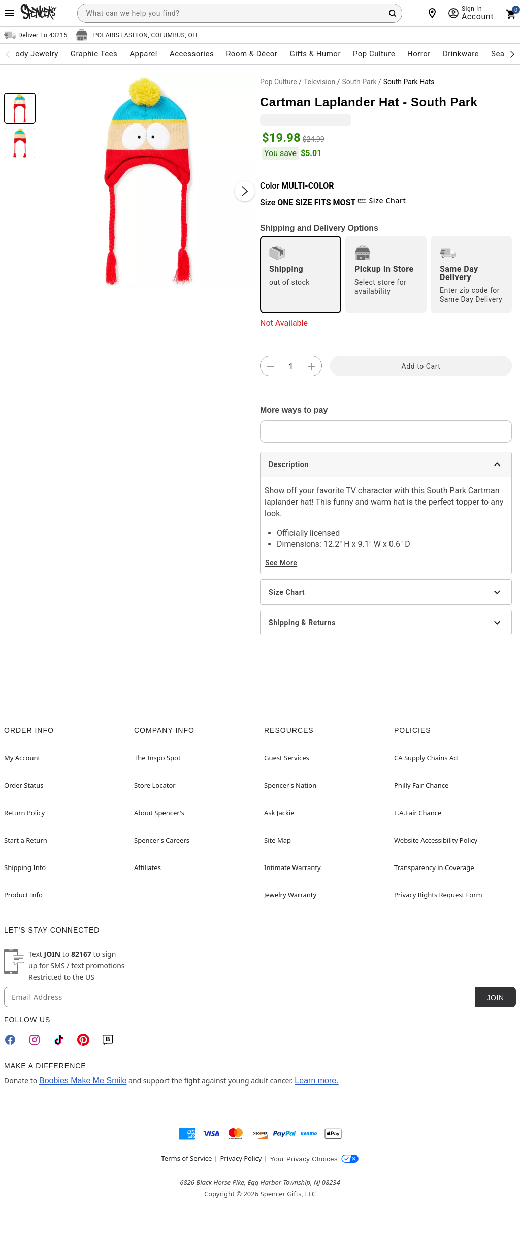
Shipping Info (25, 867)
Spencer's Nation (290, 785)
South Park (359, 82)
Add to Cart (421, 366)
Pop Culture (278, 82)
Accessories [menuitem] (192, 53)
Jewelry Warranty (290, 895)
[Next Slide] (245, 191)
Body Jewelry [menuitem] (34, 53)
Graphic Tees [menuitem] (94, 53)
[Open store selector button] (137, 35)
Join (495, 998)
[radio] (300, 274)
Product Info (23, 895)
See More (281, 563)
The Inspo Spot (157, 757)
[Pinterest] (83, 1040)
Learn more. (316, 1080)
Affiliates (147, 867)
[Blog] (108, 1040)
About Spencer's (159, 812)
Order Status (23, 785)
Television (319, 82)
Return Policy (24, 812)
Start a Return (25, 840)
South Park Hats (409, 82)
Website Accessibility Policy (435, 840)
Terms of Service (186, 1158)
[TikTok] (59, 1040)
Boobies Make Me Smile (83, 1080)
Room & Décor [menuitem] (251, 53)
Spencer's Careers (161, 840)
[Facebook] (10, 1040)
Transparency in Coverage (434, 867)
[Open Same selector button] (36, 35)
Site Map (277, 840)
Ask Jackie (279, 812)
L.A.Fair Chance (417, 812)
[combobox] (240, 13)
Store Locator (155, 785)
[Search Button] (392, 13)
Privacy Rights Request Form (438, 895)
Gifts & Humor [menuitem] (315, 53)
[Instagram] (34, 1040)
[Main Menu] (9, 13)
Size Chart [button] (382, 200)
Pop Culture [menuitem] (374, 53)
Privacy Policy (241, 1158)
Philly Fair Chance (421, 785)
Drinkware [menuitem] (461, 53)
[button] (148, 181)
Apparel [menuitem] (143, 53)
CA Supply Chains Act (426, 757)
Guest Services (286, 757)
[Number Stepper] (291, 366)
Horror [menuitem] (419, 53)
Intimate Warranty (292, 867)
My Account (22, 757)
